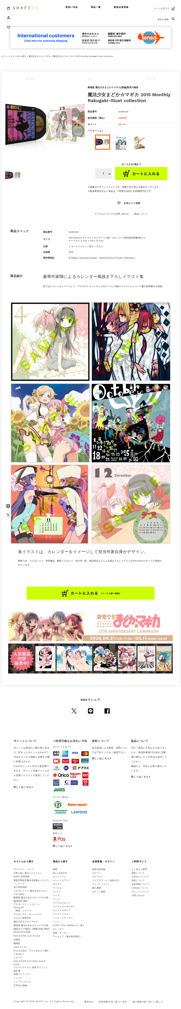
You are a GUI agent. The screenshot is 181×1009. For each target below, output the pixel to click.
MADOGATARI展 (22, 932)
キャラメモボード (62, 910)
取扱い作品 (72, 7)
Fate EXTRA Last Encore (27, 936)
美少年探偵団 (20, 887)
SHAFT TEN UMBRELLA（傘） (69, 925)
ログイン (96, 873)
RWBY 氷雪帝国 (21, 876)
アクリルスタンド (62, 903)
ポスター (57, 884)
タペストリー (59, 876)
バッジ (56, 921)
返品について (141, 213)
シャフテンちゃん (22, 981)
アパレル (57, 888)
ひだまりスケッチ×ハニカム (28, 914)
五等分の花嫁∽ (21, 985)
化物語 (17, 939)
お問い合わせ (138, 895)
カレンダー (58, 929)
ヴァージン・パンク (24, 869)
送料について (138, 873)
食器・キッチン (60, 933)
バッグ (56, 895)
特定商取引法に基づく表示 (113, 1001)
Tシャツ (57, 891)
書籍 (55, 869)
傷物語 (17, 943)
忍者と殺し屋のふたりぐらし (28, 873)
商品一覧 (96, 7)
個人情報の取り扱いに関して (148, 1001)
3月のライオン (21, 947)
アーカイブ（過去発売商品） (67, 936)
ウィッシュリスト (101, 884)
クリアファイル (60, 914)
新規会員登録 (121, 7)
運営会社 (89, 1001)
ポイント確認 (98, 891)
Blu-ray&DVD (60, 873)
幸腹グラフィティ (22, 974)
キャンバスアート (62, 880)
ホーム (5, 56)
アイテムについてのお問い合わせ (111, 213)
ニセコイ (18, 957)
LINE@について (140, 888)
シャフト (18, 978)
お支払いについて (140, 876)
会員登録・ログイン (103, 861)
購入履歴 (96, 888)
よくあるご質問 (139, 869)
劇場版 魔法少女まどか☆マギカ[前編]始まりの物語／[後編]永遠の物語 (31, 927)
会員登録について (140, 884)
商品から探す (60, 861)
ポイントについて (140, 891)
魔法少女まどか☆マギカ (39, 56)
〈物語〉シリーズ (22, 910)
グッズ (56, 899)
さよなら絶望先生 (22, 918)
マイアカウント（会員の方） (106, 880)
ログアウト (97, 876)
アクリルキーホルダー (64, 906)
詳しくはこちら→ (23, 787)
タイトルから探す (18, 56)
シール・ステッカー (63, 918)
